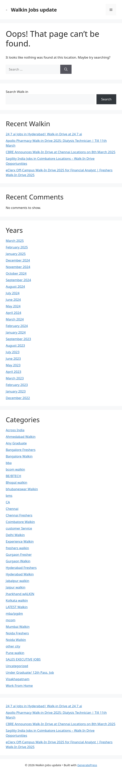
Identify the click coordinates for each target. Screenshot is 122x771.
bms (9, 495)
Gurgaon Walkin (18, 561)
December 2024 (18, 260)
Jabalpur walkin (17, 580)
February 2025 (17, 247)
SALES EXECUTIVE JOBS (23, 659)
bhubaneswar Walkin (22, 489)
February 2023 (17, 385)
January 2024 (16, 332)
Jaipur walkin (15, 587)
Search (106, 99)
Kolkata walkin (17, 600)
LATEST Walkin (17, 607)
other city (13, 646)
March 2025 (15, 240)
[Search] (66, 69)
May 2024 (13, 306)
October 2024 (16, 273)
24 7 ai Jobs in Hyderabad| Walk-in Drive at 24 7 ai (44, 134)
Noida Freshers (17, 633)
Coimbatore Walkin (20, 522)
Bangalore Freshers (20, 449)
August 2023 (15, 345)
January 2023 (16, 391)
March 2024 (15, 319)
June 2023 (13, 358)
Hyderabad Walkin (20, 574)
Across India (15, 430)
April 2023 (13, 371)
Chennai (12, 508)
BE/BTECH (13, 476)
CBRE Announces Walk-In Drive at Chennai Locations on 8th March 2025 (60, 152)
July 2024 (13, 293)
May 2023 (13, 365)
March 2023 (15, 378)
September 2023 (18, 339)
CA (8, 502)
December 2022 (18, 398)
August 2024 (15, 286)
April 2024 (13, 312)
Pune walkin (15, 653)
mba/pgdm (14, 613)
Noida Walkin (16, 639)
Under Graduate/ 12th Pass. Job (30, 672)
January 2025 (16, 253)
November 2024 (18, 267)
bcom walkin (15, 469)
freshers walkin (17, 548)
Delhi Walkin (15, 535)
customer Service (19, 528)
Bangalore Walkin (19, 456)
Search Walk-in (17, 91)
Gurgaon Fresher (19, 554)
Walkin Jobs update (34, 9)
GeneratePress (87, 765)
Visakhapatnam (17, 679)
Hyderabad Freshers (21, 567)
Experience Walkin (20, 541)
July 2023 (13, 352)
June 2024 (13, 299)
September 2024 (18, 280)
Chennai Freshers (19, 515)
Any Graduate (16, 443)
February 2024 (17, 326)
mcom (10, 620)
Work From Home (19, 685)
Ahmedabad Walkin (20, 436)
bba (9, 463)
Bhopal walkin (16, 482)
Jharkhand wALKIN (20, 594)
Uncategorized (17, 666)
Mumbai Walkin (18, 626)
